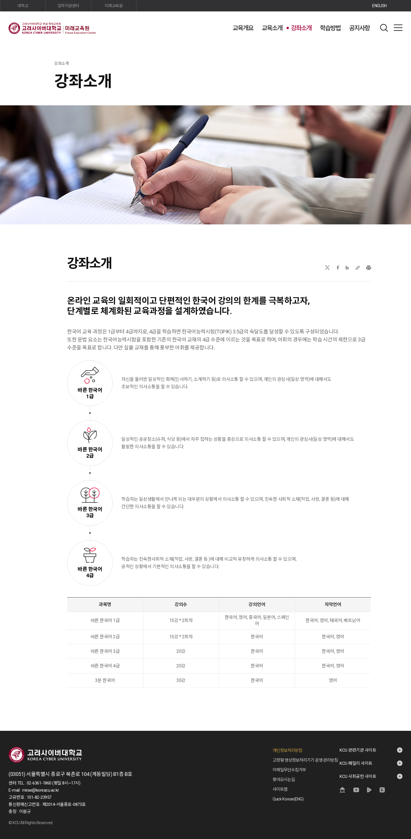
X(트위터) (327, 267)
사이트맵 (398, 27)
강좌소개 (301, 28)
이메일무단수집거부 (289, 769)
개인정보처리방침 (287, 750)
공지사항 (359, 28)
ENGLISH (379, 5)
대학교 (22, 5)
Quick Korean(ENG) (288, 799)
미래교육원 (114, 5)
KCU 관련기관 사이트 (358, 750)
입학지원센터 (68, 5)
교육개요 (243, 28)
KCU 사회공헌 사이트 (358, 776)
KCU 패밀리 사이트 (356, 763)
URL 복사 (358, 267)
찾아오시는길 (284, 779)
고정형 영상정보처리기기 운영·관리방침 (305, 760)
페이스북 (338, 267)
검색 (384, 27)
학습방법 (330, 28)
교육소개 (272, 28)
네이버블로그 (347, 267)
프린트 (368, 267)
